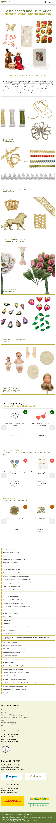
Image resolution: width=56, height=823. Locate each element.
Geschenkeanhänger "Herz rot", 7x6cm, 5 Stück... (41, 424)
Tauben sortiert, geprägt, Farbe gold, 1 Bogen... (41, 518)
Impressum (4, 710)
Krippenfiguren (7, 620)
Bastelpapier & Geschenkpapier (11, 566)
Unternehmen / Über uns (9, 725)
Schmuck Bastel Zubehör (9, 676)
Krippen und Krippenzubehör (11, 617)
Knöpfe (5, 610)
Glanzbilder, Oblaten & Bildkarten (12, 596)
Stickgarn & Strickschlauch (10, 655)
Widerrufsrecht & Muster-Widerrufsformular (16, 717)
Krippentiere (6, 623)
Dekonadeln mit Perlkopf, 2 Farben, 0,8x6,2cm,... (41, 472)
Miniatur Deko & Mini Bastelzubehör (12, 630)
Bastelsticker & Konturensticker (11, 569)
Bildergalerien (7, 693)
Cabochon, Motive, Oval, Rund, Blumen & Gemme (16, 672)
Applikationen (6, 556)
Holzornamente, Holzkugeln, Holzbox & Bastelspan (16, 606)
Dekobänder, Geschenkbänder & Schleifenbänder (16, 576)
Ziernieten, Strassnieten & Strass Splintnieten (15, 666)
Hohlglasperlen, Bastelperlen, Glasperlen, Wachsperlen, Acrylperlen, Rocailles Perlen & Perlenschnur (26, 638)
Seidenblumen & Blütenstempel (11, 652)
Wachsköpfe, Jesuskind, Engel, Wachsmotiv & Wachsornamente (19, 683)
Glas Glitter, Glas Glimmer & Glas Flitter (13, 600)
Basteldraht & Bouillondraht (10, 562)
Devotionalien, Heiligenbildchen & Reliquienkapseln (16, 579)
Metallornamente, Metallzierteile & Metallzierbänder (17, 627)
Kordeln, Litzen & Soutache (10, 613)
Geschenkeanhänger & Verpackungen (13, 603)
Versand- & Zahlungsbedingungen (12, 715)
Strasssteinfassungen (8, 662)
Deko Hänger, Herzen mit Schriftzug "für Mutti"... (14, 472)
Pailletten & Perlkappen (9, 633)
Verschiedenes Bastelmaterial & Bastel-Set (14, 559)
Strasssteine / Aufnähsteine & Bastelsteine (14, 659)
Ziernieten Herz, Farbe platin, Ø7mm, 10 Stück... (14, 424)
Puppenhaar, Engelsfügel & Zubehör (12, 645)
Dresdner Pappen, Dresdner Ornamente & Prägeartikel (17, 583)
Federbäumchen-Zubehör (10, 593)
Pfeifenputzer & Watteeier (10, 642)
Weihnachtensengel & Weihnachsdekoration (14, 689)
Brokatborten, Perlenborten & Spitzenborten (15, 572)
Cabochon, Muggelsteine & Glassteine (13, 669)
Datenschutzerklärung (8, 723)
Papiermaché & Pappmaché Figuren (12, 586)
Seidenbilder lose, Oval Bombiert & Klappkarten (15, 649)
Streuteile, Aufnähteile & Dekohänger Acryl (14, 679)
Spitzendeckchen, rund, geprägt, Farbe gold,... (14, 518)
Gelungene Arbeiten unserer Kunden (12, 549)
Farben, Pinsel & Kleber (9, 589)
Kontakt (3, 712)
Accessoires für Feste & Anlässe (11, 552)
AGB (2, 720)
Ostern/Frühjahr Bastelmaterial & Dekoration (15, 686)
